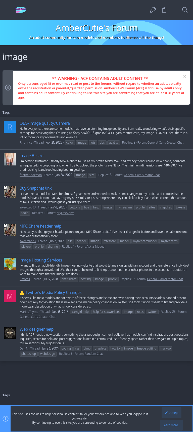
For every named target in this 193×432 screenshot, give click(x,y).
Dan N (24, 348)
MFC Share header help (41, 226)
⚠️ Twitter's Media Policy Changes (50, 292)
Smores (25, 279)
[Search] (184, 10)
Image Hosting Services (41, 260)
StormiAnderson (31, 175)
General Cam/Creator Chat (165, 142)
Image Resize (31, 155)
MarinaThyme (29, 312)
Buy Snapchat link (36, 188)
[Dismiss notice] (184, 77)
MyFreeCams (65, 213)
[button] (8, 10)
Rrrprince (26, 142)
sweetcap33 (28, 207)
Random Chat (93, 354)
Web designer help (37, 329)
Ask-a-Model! (95, 246)
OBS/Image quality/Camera (45, 123)
